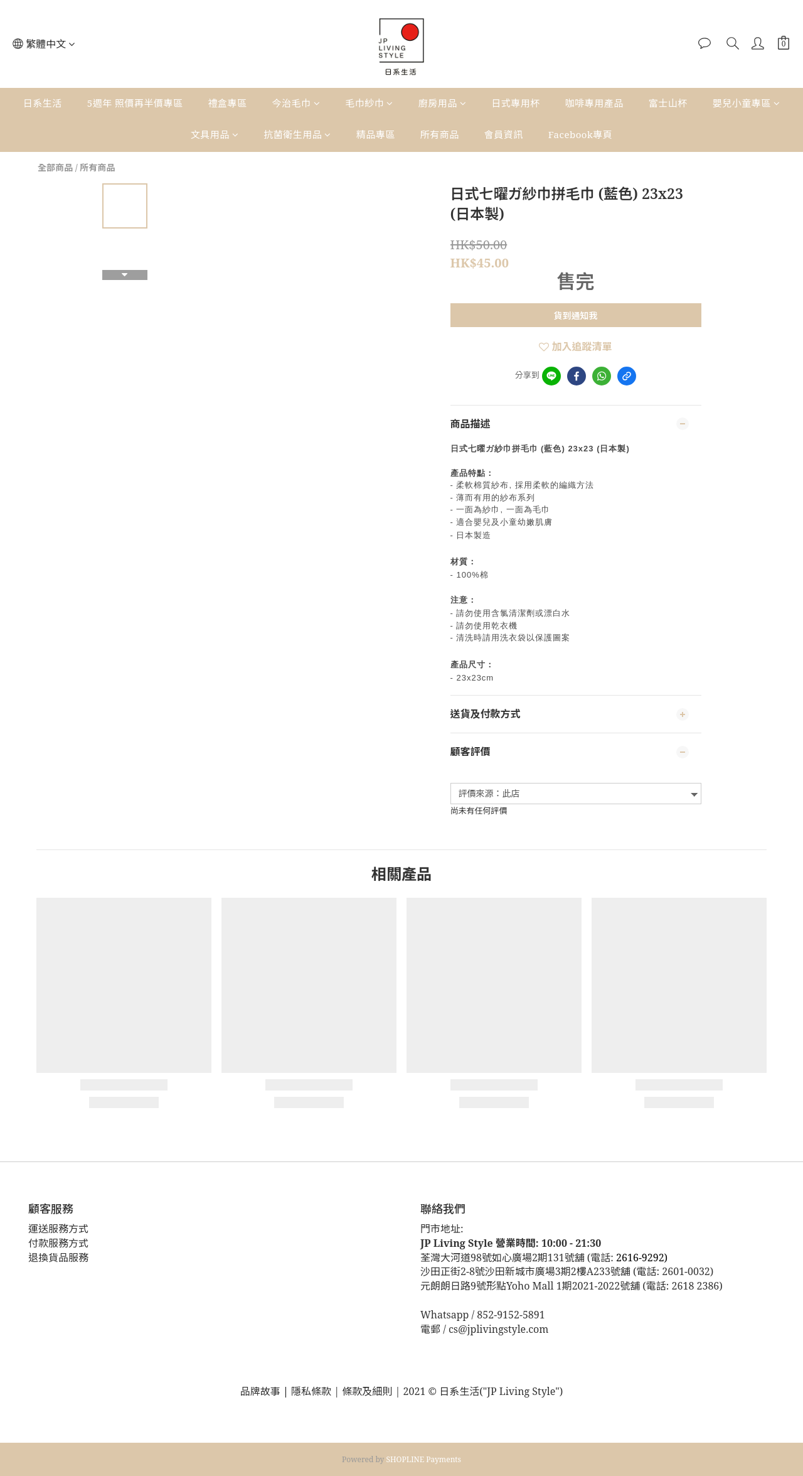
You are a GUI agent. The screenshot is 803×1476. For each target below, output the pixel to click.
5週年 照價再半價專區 (135, 103)
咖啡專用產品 (594, 103)
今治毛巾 (296, 103)
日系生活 (42, 103)
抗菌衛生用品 (297, 134)
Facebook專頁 (580, 134)
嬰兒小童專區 (746, 103)
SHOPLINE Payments (424, 1459)
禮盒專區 (227, 103)
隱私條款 (312, 1391)
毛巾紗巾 (369, 103)
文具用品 (215, 134)
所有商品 (439, 134)
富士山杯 (668, 103)
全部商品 (55, 167)
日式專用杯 (515, 103)
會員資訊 (503, 134)
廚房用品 (442, 103)
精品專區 (375, 134)
